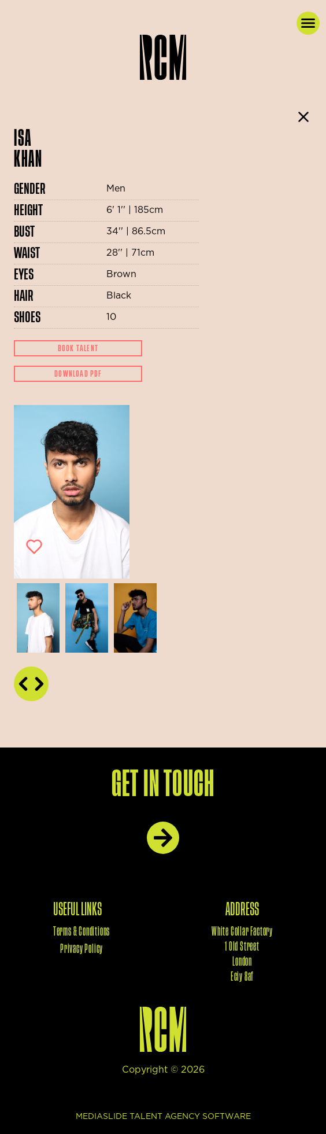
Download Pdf (77, 373)
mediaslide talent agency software (163, 1117)
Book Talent (78, 348)
